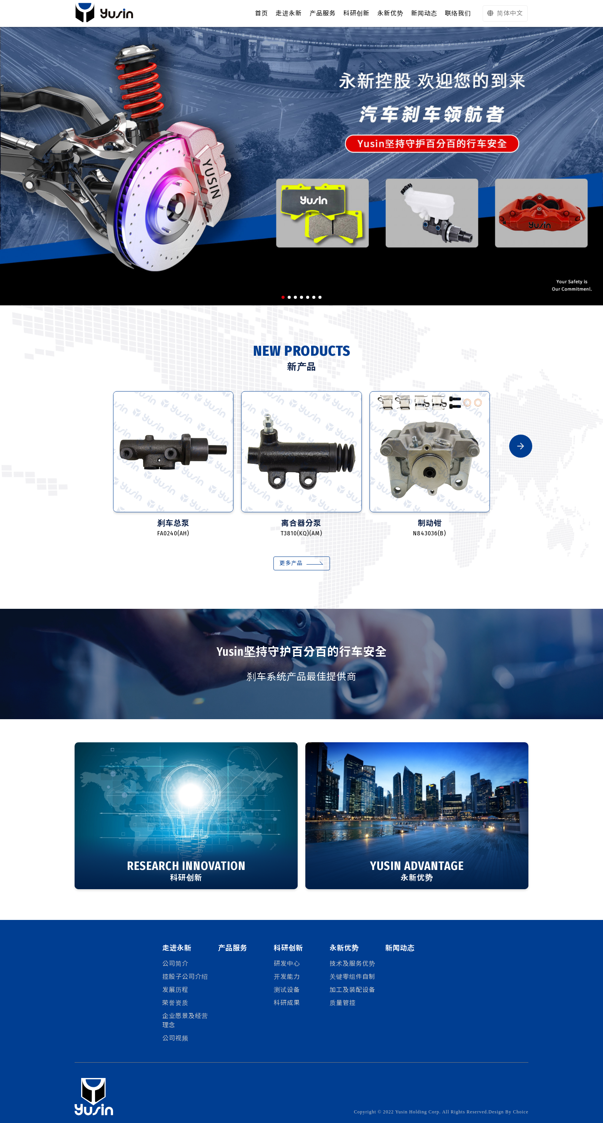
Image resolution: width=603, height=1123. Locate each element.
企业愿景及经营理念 (185, 1020)
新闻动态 (400, 948)
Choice (520, 1112)
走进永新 (289, 13)
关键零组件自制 (352, 976)
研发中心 (287, 963)
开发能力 (287, 976)
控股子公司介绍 (185, 976)
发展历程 (175, 989)
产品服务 (232, 948)
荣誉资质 (175, 1002)
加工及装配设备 (352, 989)
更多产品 (291, 563)
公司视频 (175, 1038)
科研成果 (287, 1002)
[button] (283, 297)
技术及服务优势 (352, 963)
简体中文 (505, 13)
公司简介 (175, 963)
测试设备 (287, 989)
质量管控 (343, 1002)
